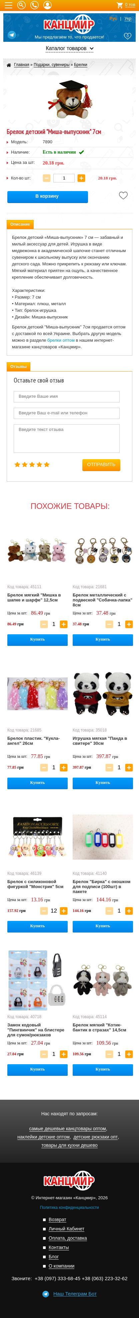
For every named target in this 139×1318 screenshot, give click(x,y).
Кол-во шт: (21, 178)
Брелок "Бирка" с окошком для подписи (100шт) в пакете (101, 886)
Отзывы (18, 366)
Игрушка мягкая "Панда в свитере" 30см (100, 741)
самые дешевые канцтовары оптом (67, 1128)
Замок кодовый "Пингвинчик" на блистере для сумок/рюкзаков (35, 1029)
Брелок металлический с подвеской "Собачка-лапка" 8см (102, 599)
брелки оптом (61, 340)
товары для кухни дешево (69, 1145)
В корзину (47, 196)
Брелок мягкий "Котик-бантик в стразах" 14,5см (99, 1027)
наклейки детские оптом (43, 1137)
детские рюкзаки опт (96, 1137)
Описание (20, 224)
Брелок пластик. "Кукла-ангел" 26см (33, 741)
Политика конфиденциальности (69, 1207)
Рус (113, 18)
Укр (127, 18)
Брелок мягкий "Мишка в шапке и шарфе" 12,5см (34, 597)
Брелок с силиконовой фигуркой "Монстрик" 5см (35, 884)
